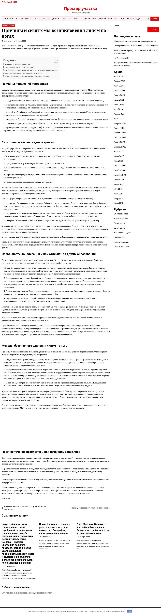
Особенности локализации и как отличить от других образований (31, 70)
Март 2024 (119, 118)
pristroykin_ (8, 41)
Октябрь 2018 (120, 170)
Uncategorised (8, 26)
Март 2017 (118, 193)
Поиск (116, 25)
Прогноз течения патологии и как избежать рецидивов (27, 76)
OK (129, 611)
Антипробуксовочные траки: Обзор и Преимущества (136, 45)
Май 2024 (118, 109)
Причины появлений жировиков (17, 64)
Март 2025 (119, 85)
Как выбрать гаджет (132, 18)
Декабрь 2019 (119, 165)
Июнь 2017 (118, 184)
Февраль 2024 (120, 123)
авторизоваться (45, 592)
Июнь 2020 (119, 156)
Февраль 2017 (120, 198)
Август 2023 (119, 142)
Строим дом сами (26, 18)
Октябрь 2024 (120, 90)
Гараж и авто (88, 18)
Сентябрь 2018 (120, 175)
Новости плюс (120, 237)
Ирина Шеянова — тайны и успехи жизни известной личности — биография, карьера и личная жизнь (54, 529)
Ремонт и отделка (49, 18)
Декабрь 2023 (120, 132)
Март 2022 (118, 151)
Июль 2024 (119, 99)
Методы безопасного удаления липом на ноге (23, 73)
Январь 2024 (119, 128)
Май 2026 (118, 76)
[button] (54, 61)
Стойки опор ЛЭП (121, 58)
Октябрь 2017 (120, 179)
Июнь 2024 (119, 104)
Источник (6, 498)
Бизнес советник (108, 18)
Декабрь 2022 (120, 146)
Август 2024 (119, 95)
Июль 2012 (118, 203)
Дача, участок (70, 18)
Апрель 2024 (120, 114)
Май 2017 (118, 189)
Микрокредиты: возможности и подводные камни (135, 41)
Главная (8, 18)
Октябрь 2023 (120, 137)
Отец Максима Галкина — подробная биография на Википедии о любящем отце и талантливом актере (92, 529)
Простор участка (80, 8)
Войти (154, 18)
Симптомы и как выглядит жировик (19, 67)
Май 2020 (118, 160)
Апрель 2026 (119, 81)
